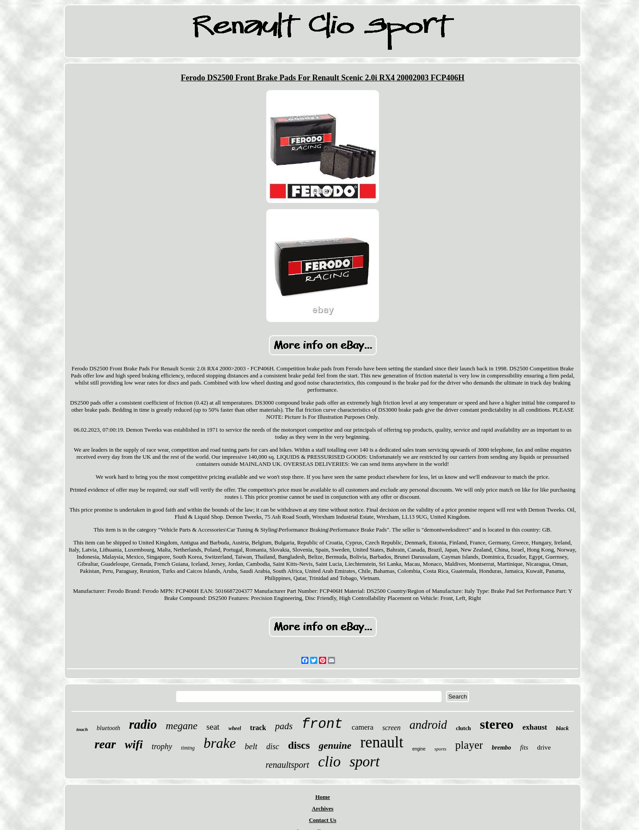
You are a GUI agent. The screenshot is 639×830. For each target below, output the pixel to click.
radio (143, 724)
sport (365, 762)
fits (524, 747)
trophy (162, 746)
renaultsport (287, 765)
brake (220, 743)
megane (182, 725)
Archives (323, 808)
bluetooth (108, 728)
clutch (463, 728)
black (562, 728)
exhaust (534, 727)
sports (440, 748)
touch (82, 729)
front (322, 724)
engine (419, 749)
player (469, 745)
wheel (235, 728)
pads (284, 726)
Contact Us (322, 820)
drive (544, 747)
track (258, 727)
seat (213, 726)
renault (381, 742)
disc (272, 746)
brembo (501, 747)
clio (329, 761)
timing (188, 748)
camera (362, 727)
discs (299, 745)
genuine (335, 745)
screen (392, 727)
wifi (133, 744)
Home (322, 797)
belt (251, 746)
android (428, 724)
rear (105, 744)
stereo (496, 724)
